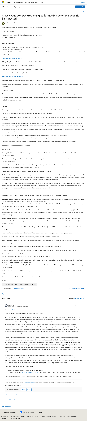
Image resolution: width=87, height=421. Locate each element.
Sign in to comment (7, 294)
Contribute (30, 416)
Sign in (83, 2)
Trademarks (4, 418)
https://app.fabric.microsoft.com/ (11, 76)
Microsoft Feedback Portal (29, 372)
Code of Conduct (71, 416)
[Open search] (79, 2)
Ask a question (80, 7)
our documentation (29, 383)
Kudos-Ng (11, 305)
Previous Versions (14, 416)
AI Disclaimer (4, 416)
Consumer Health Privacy (48, 416)
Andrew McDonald (10, 23)
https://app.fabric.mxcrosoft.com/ (12, 58)
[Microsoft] (3, 2)
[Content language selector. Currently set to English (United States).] (9, 412)
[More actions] (83, 11)
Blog (22, 416)
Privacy (36, 416)
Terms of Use (61, 416)
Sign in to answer (6, 406)
